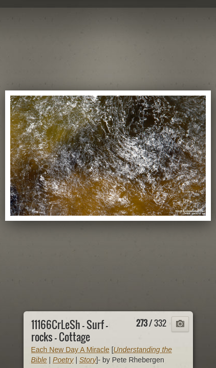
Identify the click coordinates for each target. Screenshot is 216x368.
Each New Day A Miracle (70, 350)
